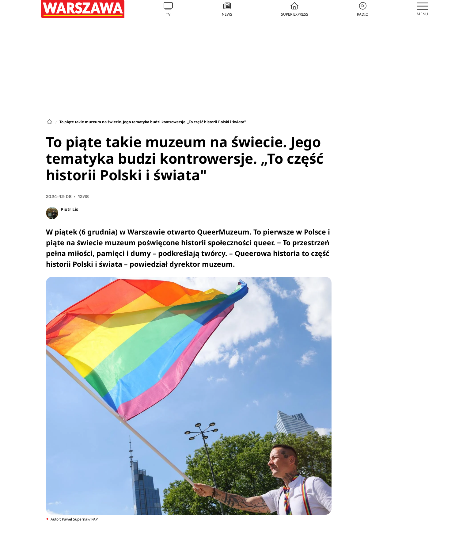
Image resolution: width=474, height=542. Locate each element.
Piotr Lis (69, 209)
